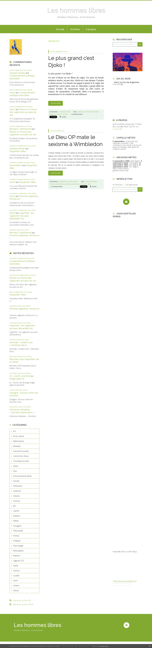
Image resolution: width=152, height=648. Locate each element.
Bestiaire (17, 446)
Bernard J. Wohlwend (20, 129)
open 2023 (53, 114)
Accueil (60, 29)
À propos (91, 29)
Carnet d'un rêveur (21, 456)
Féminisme (17, 486)
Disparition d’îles (18, 151)
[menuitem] (60, 29)
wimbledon (59, 184)
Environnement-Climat (22, 476)
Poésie (16, 535)
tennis (80, 112)
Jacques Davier (17, 148)
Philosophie (18, 530)
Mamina (16, 516)
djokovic (86, 112)
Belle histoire (18, 441)
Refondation (18, 550)
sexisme (68, 184)
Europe (16, 481)
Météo (16, 521)
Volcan (16, 590)
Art (14, 431)
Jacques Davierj (17, 73)
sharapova (75, 184)
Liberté (16, 511)
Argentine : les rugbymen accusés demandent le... (22, 216)
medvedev (94, 112)
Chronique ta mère (21, 461)
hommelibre (16, 165)
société (16, 575)
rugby (65, 114)
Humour (16, 501)
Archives (75, 29)
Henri (12, 92)
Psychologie (18, 545)
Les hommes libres (76, 10)
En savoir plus (104, 646)
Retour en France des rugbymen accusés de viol (23, 112)
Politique (16, 540)
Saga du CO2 (18, 560)
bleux (59, 114)
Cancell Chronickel (20, 451)
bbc (89, 184)
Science (16, 570)
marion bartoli (91, 181)
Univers (16, 585)
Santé (15, 565)
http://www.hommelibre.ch (125, 581)
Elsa (15, 471)
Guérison (17, 491)
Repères (16, 555)
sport (15, 580)
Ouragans (17, 526)
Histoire (16, 496)
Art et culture (18, 436)
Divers (16, 466)
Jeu (14, 506)
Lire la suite (55, 103)
